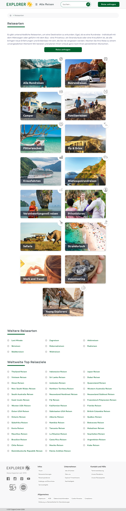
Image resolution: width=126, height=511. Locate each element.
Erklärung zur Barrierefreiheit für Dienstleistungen (54, 502)
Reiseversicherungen (45, 474)
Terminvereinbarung (97, 471)
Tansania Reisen (57, 428)
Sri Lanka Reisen (57, 377)
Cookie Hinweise (77, 498)
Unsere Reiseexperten (98, 478)
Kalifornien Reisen (58, 405)
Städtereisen (18, 351)
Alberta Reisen (56, 417)
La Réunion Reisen (58, 434)
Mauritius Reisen (19, 434)
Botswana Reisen (95, 422)
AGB (49, 498)
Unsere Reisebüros (97, 474)
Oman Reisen (18, 383)
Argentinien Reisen (96, 439)
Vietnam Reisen (19, 377)
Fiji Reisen (54, 400)
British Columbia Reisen (98, 411)
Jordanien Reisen (57, 383)
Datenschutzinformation (61, 498)
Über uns (68, 474)
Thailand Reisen (19, 371)
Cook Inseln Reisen (21, 400)
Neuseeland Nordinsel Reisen (63, 394)
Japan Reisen (93, 371)
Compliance (88, 498)
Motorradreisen (56, 346)
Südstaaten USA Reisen (60, 411)
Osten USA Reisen (20, 411)
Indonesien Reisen (58, 371)
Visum (41, 471)
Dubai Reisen (93, 377)
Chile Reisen (17, 445)
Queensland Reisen (96, 383)
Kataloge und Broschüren (47, 481)
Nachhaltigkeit (69, 481)
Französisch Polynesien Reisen (101, 400)
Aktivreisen (92, 340)
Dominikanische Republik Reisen (27, 451)
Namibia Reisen (56, 422)
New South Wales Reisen (24, 388)
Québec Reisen (94, 417)
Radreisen (92, 346)
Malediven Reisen (95, 428)
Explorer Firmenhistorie (72, 478)
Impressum (42, 498)
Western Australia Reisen (99, 388)
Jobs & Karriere (69, 471)
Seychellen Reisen (96, 434)
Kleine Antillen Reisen (60, 451)
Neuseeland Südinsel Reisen (100, 394)
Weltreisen (54, 351)
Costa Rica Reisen (57, 439)
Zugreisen (54, 340)
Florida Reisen (94, 405)
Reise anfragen (108, 4)
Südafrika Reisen (20, 422)
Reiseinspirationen (44, 478)
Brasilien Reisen (19, 439)
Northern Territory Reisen (61, 388)
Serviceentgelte (43, 485)
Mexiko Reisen (56, 445)
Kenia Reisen (18, 428)
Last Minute (17, 340)
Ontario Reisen (19, 417)
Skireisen (16, 346)
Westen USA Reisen (21, 405)
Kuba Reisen (93, 445)
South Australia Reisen (22, 394)
